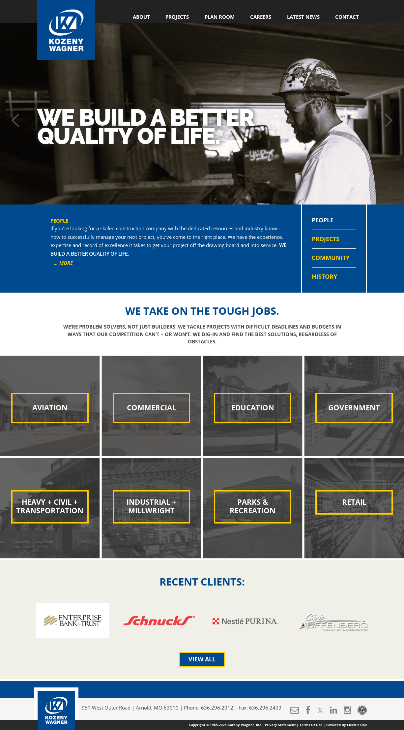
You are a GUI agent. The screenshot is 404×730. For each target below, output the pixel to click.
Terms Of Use (311, 725)
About (141, 17)
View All (202, 659)
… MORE (63, 263)
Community (331, 258)
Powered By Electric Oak (346, 725)
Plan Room (220, 17)
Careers (260, 17)
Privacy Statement (280, 725)
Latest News (303, 17)
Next (388, 120)
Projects (177, 17)
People (322, 220)
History (324, 276)
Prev (16, 120)
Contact (347, 17)
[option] (72, 620)
